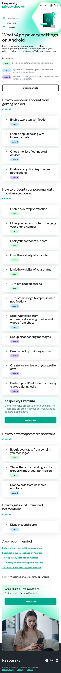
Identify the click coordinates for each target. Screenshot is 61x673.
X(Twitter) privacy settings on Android (22, 562)
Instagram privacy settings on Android (22, 548)
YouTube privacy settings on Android (21, 567)
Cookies (30, 670)
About (43, 5)
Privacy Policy (7, 670)
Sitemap (20, 670)
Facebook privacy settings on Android (22, 553)
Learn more (30, 420)
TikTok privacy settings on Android (20, 558)
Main (4, 577)
